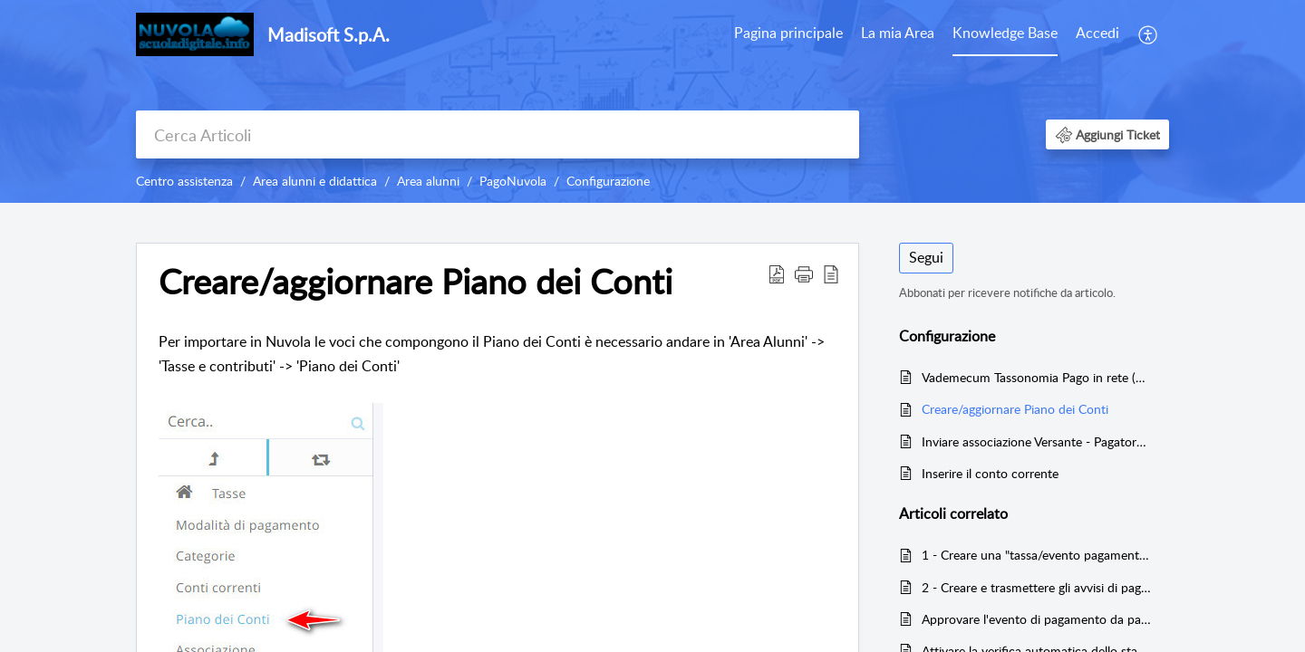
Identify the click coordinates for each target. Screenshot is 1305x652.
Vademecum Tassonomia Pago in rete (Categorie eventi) (1036, 377)
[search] (497, 134)
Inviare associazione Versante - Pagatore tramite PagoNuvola (1036, 441)
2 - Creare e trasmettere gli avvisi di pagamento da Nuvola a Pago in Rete (1036, 587)
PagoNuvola (512, 180)
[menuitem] (788, 34)
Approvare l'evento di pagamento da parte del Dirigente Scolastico (1036, 619)
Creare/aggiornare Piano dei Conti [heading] (415, 282)
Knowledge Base (1005, 33)
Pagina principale (788, 33)
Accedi (1097, 33)
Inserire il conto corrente (990, 473)
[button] (1148, 34)
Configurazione (608, 180)
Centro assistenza (184, 180)
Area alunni (428, 180)
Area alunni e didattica (315, 180)
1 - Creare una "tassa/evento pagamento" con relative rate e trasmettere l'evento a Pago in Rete (1036, 554)
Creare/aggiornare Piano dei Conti (1015, 408)
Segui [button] (926, 257)
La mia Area (897, 33)
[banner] (652, 101)
